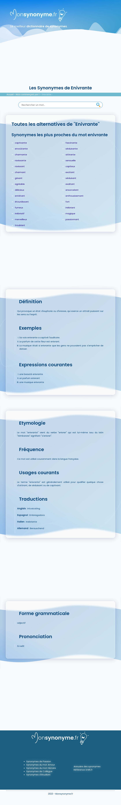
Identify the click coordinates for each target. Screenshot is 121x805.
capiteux (70, 166)
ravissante (20, 160)
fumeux (19, 207)
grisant (18, 178)
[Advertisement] (60, 63)
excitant (70, 172)
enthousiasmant (74, 195)
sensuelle (71, 160)
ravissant (20, 166)
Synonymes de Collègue (39, 771)
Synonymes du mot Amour (40, 764)
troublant (20, 225)
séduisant (71, 178)
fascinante (71, 142)
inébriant (70, 207)
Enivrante (46, 94)
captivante (21, 142)
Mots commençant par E (28, 94)
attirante (70, 154)
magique (70, 213)
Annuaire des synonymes (87, 766)
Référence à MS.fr (83, 769)
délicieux (19, 189)
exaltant (70, 184)
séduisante (72, 148)
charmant (20, 172)
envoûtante (21, 148)
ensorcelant (72, 189)
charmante (21, 154)
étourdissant (22, 201)
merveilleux (21, 219)
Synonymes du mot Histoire (41, 768)
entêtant (20, 195)
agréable (20, 184)
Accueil (10, 94)
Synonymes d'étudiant (38, 774)
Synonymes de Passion (38, 761)
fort (68, 201)
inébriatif (19, 213)
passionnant (72, 219)
